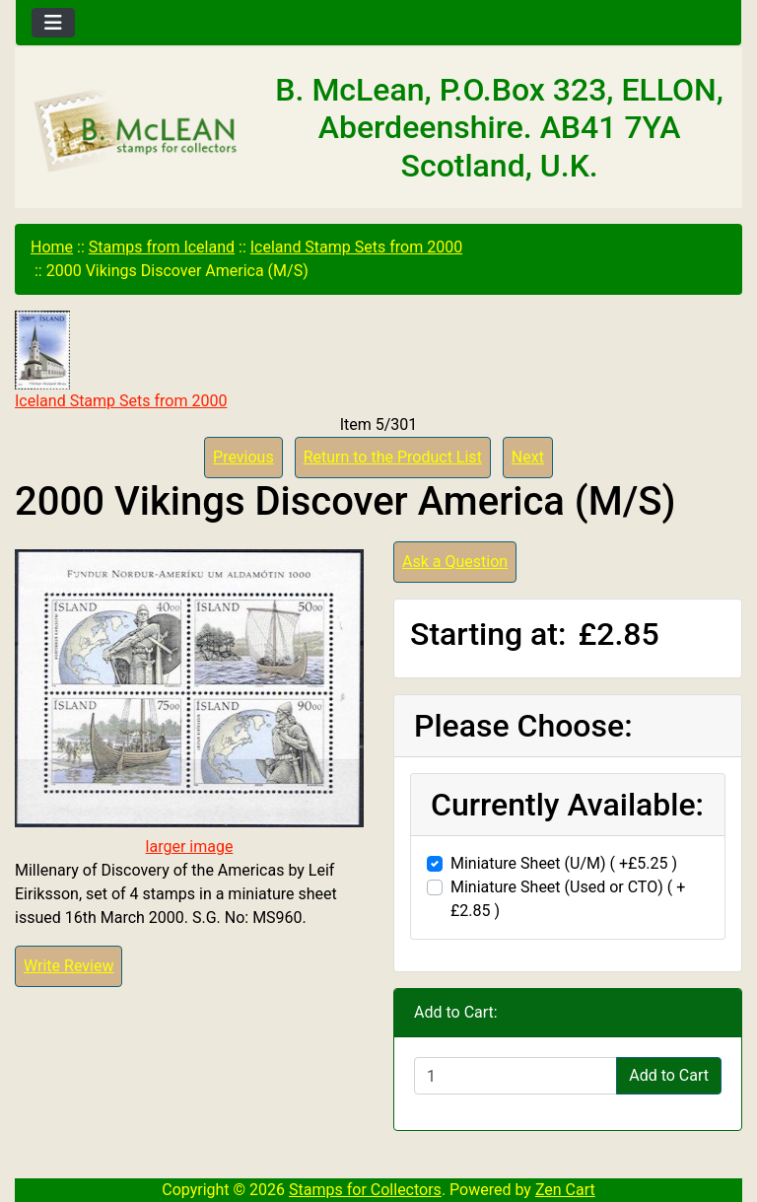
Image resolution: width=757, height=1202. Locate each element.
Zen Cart (565, 1189)
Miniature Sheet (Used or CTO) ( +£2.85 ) (567, 899)
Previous (243, 457)
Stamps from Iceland (162, 247)
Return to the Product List (393, 457)
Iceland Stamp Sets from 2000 (356, 247)
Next (528, 457)
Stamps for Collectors (365, 1189)
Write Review (68, 965)
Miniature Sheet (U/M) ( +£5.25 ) (563, 863)
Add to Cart (669, 1075)
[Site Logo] (136, 132)
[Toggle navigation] (53, 22)
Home (52, 247)
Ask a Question (455, 561)
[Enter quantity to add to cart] (515, 1076)
